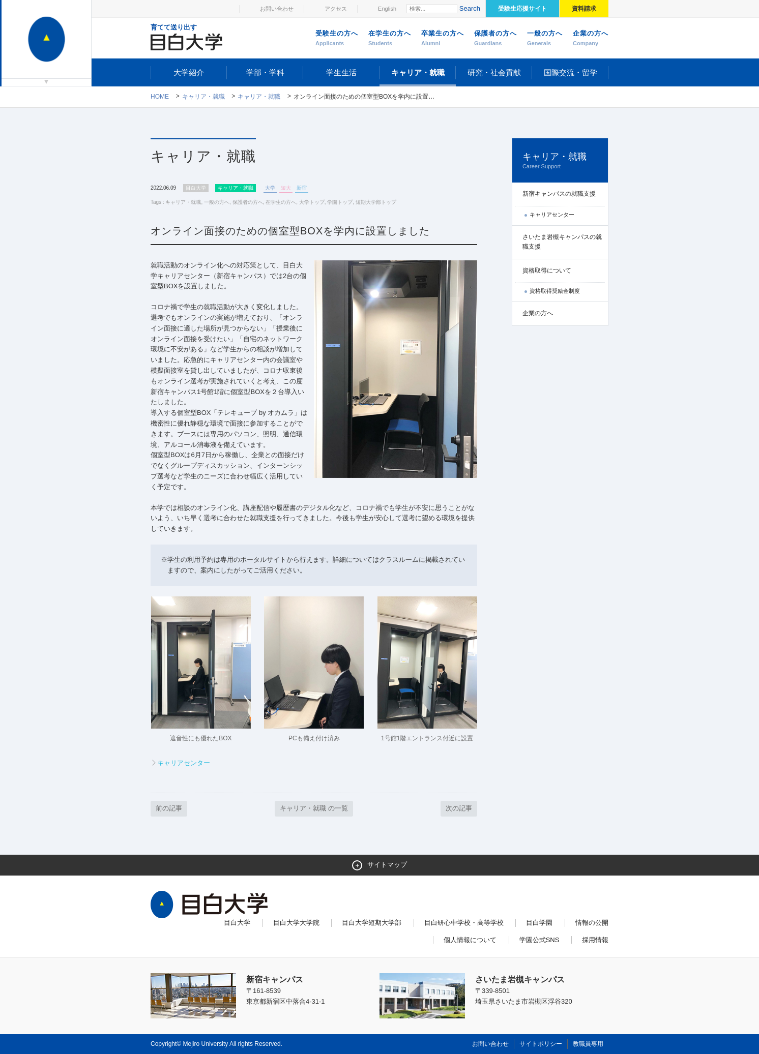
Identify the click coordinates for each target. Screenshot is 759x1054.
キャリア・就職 (418, 72)
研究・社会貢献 (494, 72)
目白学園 (539, 922)
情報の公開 (591, 922)
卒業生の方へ (442, 38)
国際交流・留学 (570, 72)
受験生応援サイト (522, 8)
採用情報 (595, 940)
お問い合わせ (277, 9)
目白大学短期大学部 (371, 922)
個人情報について (470, 940)
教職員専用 (588, 1043)
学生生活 (341, 72)
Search (469, 8)
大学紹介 (188, 72)
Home (160, 96)
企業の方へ (590, 38)
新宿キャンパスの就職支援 (559, 193)
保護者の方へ (495, 38)
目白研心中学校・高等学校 (464, 922)
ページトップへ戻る (587, 1024)
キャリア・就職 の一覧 (314, 808)
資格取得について (546, 270)
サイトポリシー (540, 1043)
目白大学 (237, 922)
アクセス (336, 9)
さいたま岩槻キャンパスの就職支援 (562, 241)
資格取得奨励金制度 (555, 291)
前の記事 (169, 808)
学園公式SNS (539, 940)
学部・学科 (265, 72)
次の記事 (459, 808)
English (387, 9)
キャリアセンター (183, 763)
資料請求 (584, 8)
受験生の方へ (336, 38)
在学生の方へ (389, 38)
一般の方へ (545, 38)
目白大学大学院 (296, 922)
